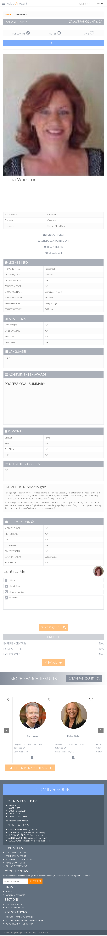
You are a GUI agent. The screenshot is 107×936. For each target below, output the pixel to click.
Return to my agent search (31, 768)
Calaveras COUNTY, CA (84, 678)
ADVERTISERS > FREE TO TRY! (19, 924)
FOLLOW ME (21, 33)
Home (8, 14)
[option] (74, 730)
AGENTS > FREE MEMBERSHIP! (20, 917)
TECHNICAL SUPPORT (16, 856)
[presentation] (24, 616)
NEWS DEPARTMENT (15, 863)
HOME (9, 892)
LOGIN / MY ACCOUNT (16, 895)
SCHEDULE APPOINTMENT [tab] (53, 240)
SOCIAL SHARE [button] (53, 252)
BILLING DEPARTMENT (16, 866)
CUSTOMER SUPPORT (16, 853)
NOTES (55, 33)
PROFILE (53, 42)
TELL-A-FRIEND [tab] (53, 246)
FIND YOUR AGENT (14, 904)
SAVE (89, 33)
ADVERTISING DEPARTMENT (19, 859)
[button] (85, 3)
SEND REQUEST (53, 627)
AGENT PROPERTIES (15, 908)
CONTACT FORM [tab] (53, 234)
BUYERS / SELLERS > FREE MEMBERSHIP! (24, 921)
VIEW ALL (53, 662)
